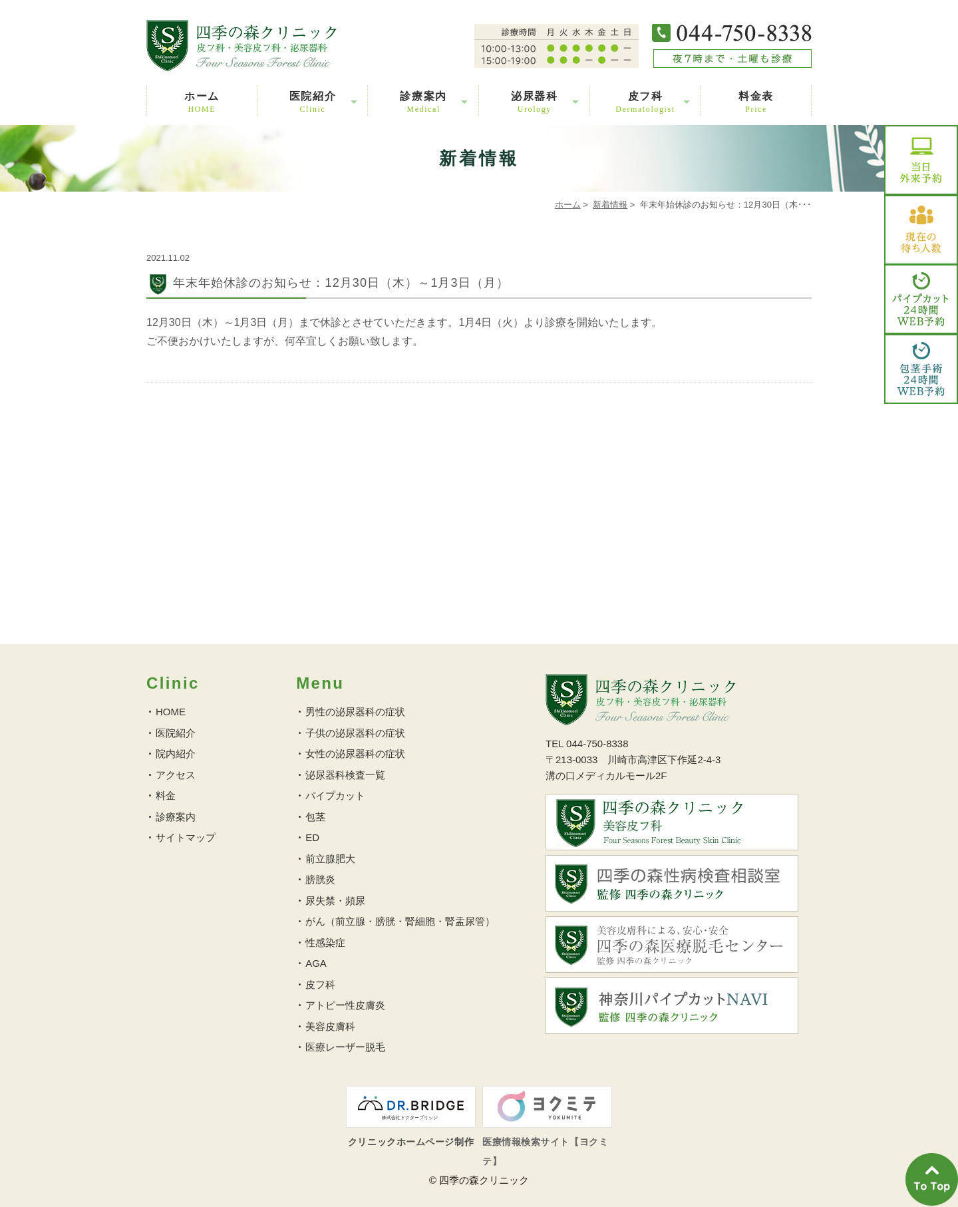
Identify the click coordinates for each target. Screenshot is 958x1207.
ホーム (202, 102)
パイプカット (335, 795)
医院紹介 (312, 102)
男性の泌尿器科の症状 (355, 711)
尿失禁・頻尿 (335, 900)
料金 (166, 795)
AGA (316, 963)
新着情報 (610, 205)
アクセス (176, 774)
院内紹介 (176, 753)
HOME (171, 711)
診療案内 (423, 102)
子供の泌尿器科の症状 (355, 733)
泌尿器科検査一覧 (345, 774)
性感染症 (325, 942)
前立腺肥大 (330, 858)
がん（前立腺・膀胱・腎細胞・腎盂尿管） (400, 921)
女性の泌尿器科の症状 (355, 753)
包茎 (315, 816)
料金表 (756, 102)
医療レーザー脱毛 (345, 1047)
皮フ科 (645, 102)
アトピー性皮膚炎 (345, 1005)
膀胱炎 (320, 879)
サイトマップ (186, 837)
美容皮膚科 (330, 1026)
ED (312, 837)
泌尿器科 (534, 102)
